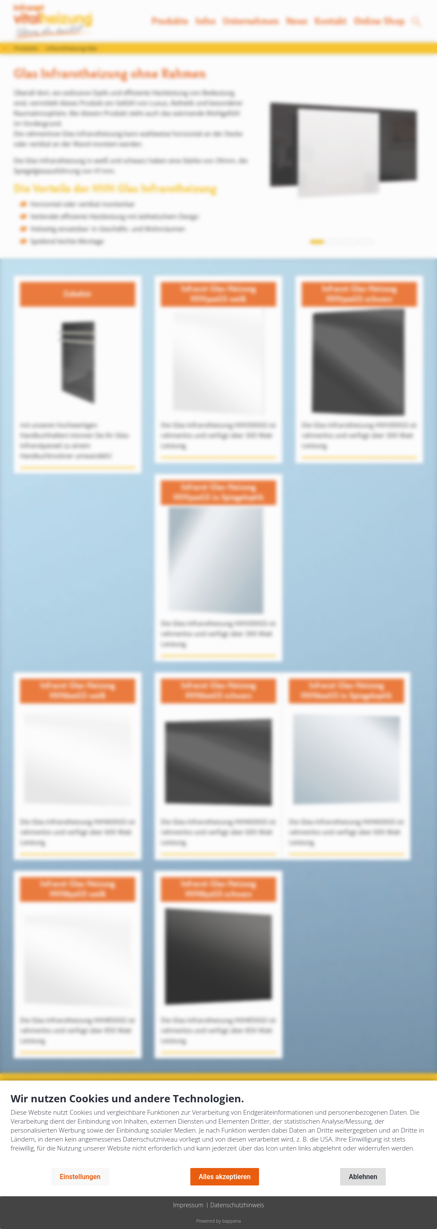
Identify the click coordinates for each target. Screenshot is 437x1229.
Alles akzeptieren (225, 1177)
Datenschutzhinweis (237, 1205)
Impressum (188, 1205)
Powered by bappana (218, 1220)
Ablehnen (363, 1177)
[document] (218, 1128)
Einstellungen (80, 1177)
